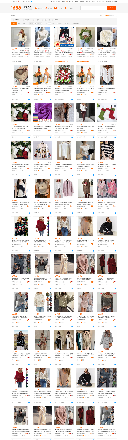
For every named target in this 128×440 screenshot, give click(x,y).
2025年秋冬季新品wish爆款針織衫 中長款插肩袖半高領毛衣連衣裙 (85, 279)
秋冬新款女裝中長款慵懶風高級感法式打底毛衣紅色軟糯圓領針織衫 (106, 279)
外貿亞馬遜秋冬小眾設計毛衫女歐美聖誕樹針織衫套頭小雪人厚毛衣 (20, 241)
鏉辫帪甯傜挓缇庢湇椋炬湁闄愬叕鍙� (38, 54)
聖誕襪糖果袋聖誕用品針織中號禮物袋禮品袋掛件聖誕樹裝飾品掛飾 (106, 127)
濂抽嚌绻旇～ (37, 56)
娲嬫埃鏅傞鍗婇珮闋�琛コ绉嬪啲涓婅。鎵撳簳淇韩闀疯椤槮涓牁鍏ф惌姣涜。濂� (42, 51)
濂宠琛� (69, 56)
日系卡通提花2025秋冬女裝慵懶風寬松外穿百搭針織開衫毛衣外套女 (42, 165)
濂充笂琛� (43, 56)
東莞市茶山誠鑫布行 (38, 130)
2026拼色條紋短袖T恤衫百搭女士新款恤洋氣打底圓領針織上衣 (107, 165)
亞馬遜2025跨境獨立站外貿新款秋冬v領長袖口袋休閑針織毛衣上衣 (85, 241)
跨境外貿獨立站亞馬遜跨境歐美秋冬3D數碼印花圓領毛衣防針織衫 (42, 354)
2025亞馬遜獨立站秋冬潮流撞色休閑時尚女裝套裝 (85, 127)
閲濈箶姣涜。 (64, 56)
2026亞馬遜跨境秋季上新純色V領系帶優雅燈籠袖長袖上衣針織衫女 (63, 241)
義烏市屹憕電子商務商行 (17, 130)
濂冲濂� (100, 56)
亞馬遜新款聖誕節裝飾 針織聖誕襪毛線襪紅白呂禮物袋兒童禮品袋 (63, 89)
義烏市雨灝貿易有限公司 (38, 92)
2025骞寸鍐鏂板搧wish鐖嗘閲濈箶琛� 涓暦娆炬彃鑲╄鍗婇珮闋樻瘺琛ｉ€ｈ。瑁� (64, 430)
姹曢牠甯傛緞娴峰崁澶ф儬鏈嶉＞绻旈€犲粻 (81, 54)
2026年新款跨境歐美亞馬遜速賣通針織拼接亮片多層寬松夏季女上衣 (42, 241)
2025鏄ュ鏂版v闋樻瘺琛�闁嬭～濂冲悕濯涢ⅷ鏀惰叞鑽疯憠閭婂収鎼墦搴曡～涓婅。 (20, 51)
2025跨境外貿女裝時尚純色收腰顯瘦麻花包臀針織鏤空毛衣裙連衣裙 (85, 316)
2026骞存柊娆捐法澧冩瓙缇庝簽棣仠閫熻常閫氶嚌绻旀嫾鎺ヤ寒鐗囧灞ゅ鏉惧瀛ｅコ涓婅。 (21, 392)
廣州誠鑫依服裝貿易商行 (17, 92)
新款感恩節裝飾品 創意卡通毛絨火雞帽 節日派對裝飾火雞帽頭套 (85, 89)
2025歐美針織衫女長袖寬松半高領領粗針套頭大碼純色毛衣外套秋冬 (106, 354)
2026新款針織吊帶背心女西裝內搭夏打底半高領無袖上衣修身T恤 (42, 203)
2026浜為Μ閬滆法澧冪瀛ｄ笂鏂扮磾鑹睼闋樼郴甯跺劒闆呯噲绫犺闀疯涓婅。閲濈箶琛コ (42, 392)
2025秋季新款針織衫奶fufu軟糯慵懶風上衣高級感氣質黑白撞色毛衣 (21, 354)
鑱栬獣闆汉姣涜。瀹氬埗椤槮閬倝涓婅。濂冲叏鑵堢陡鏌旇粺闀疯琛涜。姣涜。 (64, 51)
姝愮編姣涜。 (86, 56)
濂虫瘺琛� (14, 56)
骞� (28, 54)
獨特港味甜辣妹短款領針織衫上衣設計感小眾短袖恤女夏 (20, 89)
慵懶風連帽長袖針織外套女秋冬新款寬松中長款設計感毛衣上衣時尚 (42, 279)
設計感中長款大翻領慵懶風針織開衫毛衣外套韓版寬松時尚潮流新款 (63, 279)
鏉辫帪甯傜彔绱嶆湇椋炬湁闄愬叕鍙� (60, 54)
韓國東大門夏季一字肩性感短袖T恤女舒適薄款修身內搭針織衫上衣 (85, 165)
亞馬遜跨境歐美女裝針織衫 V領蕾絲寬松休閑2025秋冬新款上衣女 (20, 279)
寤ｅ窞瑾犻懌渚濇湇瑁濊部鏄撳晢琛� (17, 395)
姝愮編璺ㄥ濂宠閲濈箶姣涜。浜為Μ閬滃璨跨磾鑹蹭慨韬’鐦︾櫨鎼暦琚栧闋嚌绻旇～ (107, 430)
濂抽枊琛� (27, 56)
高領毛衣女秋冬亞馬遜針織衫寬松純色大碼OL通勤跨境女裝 (42, 316)
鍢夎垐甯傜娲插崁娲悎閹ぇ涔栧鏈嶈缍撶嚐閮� (103, 54)
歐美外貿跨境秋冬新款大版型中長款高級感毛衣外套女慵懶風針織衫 (85, 203)
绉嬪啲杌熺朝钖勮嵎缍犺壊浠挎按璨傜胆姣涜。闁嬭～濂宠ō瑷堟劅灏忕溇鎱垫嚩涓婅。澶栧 (107, 51)
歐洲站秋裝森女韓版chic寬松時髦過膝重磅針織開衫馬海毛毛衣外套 (64, 354)
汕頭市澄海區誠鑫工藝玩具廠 (60, 92)
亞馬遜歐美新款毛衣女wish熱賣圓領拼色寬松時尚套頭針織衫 (106, 316)
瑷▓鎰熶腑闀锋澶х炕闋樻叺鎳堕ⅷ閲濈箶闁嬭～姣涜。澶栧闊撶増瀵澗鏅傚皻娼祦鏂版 (42, 430)
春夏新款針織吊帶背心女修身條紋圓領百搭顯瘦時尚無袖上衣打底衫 (20, 203)
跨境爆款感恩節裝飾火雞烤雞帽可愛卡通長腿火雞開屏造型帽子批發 (42, 89)
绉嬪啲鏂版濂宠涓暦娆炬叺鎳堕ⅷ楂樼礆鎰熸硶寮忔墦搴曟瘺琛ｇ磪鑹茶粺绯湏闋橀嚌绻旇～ (85, 430)
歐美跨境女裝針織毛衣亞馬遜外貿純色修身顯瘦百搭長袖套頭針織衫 (20, 316)
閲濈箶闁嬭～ (21, 56)
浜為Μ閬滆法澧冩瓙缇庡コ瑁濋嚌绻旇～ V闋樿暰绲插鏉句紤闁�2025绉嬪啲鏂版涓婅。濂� (107, 392)
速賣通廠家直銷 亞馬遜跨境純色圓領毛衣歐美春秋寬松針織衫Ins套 (106, 241)
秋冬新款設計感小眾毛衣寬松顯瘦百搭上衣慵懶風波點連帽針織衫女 (63, 316)
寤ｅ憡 (28, 52)
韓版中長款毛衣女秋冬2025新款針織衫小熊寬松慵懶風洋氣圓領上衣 (106, 203)
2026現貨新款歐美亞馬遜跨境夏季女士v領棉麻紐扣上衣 (106, 89)
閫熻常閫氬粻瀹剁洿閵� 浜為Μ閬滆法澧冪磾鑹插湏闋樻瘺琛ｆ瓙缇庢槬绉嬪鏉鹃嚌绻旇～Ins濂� (85, 392)
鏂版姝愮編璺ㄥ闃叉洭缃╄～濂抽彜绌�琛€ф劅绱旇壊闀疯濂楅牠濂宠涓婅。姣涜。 (85, 51)
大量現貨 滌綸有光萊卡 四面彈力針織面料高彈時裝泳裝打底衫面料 (42, 127)
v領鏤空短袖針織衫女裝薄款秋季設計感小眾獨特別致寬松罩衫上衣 (85, 354)
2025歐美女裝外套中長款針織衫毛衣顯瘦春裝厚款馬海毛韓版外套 (63, 203)
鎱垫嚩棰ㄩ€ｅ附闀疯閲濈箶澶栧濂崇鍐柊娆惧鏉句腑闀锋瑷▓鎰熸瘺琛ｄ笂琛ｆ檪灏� (21, 430)
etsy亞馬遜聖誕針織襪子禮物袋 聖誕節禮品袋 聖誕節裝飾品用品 (20, 127)
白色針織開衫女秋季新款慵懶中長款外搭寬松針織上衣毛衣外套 (63, 165)
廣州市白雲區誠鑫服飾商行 (103, 92)
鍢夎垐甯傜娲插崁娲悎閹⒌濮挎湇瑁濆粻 (17, 54)
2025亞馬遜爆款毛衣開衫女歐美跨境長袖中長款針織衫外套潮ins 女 (63, 127)
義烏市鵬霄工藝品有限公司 (81, 92)
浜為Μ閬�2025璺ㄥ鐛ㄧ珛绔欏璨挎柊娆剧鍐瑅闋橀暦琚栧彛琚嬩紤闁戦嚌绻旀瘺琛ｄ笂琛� (64, 392)
